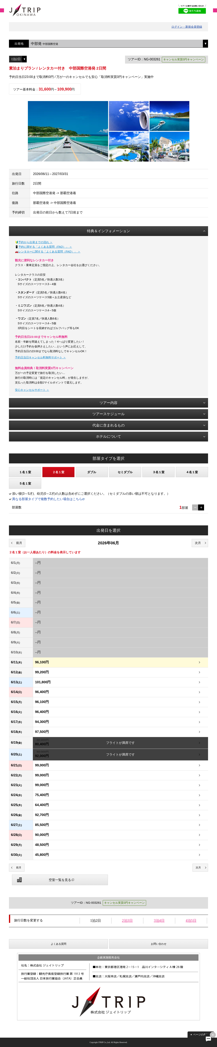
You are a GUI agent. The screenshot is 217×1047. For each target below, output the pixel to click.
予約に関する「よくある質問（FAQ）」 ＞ (45, 246)
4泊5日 (191, 921)
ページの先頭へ (202, 1034)
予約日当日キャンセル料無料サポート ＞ (40, 357)
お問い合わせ (158, 943)
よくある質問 (58, 943)
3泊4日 (159, 921)
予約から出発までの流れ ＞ (35, 242)
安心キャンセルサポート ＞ (32, 389)
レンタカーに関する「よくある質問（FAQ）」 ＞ (49, 251)
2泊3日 (127, 921)
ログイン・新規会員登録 (186, 26)
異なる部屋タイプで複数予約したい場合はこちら (47, 499)
